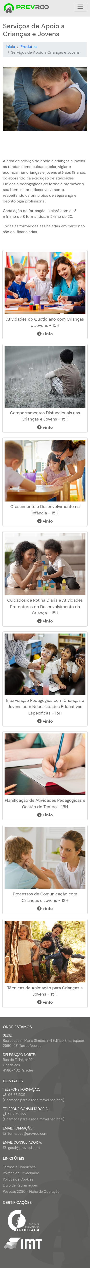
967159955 (17, 1114)
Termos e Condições (19, 1167)
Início (10, 46)
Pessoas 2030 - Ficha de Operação (31, 1191)
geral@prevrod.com (24, 1148)
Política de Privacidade (21, 1173)
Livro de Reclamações (20, 1185)
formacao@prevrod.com (27, 1133)
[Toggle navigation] (80, 7)
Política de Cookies (18, 1179)
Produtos (28, 46)
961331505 (16, 1095)
